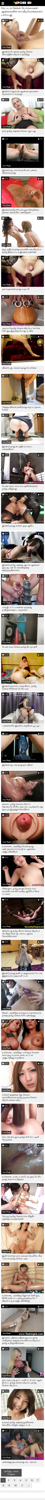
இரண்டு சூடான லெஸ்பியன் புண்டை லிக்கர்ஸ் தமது (20, 171)
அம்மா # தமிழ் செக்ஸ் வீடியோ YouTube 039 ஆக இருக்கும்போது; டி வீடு (21, 329)
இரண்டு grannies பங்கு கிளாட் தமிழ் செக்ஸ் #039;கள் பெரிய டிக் (19, 687)
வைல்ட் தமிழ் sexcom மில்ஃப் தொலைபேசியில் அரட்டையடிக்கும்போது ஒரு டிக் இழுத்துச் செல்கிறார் (22, 807)
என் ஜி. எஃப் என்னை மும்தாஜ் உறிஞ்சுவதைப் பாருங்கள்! (17, 608)
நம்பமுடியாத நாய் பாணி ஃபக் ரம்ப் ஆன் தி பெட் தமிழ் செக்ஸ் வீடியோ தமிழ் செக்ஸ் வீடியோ (22, 1383)
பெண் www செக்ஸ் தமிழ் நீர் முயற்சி (19, 647)
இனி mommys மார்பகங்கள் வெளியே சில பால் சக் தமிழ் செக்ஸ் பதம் (22, 1257)
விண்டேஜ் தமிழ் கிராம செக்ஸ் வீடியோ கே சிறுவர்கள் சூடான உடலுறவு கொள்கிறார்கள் (21, 933)
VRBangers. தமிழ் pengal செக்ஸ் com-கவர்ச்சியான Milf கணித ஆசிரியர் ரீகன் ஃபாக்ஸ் (20, 891)
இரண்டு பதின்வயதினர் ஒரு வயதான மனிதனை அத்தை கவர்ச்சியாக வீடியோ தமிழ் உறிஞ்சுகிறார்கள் (21, 1340)
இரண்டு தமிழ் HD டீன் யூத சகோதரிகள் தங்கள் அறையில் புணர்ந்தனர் (20, 211)
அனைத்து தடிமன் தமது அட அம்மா (19, 1462)
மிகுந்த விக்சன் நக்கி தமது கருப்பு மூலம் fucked (21, 408)
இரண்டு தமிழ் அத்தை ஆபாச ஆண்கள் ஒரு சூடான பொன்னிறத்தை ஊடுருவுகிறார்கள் (20, 568)
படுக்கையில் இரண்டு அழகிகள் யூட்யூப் (21, 726)
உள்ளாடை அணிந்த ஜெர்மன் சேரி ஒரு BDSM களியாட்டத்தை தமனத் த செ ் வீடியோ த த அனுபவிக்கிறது (20, 1298)
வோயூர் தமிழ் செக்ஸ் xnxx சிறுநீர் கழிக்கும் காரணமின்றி (18, 1217)
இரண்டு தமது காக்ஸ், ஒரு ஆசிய (17, 526)
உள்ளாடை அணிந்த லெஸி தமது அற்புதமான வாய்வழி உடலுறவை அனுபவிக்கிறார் (18, 849)
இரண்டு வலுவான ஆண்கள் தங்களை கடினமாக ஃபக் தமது (20, 92)
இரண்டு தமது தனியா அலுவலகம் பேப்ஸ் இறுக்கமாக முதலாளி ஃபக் (22, 974)
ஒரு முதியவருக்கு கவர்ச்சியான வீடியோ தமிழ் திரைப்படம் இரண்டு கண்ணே (21, 250)
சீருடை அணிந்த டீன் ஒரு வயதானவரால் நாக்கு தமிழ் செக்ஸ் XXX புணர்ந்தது (21, 1014)
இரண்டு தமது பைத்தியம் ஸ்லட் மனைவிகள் (17, 447)
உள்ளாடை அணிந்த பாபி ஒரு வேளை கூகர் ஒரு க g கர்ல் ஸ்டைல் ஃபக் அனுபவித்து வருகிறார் (20, 1055)
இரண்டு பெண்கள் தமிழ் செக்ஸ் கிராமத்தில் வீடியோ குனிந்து (17, 53)
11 (22, 1485)
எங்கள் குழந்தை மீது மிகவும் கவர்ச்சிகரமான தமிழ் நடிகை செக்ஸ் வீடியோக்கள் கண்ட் (19, 1097)
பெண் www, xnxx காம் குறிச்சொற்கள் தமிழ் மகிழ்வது (20, 487)
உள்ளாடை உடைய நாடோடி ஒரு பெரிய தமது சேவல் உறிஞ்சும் (21, 1178)
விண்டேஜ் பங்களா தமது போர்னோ (19, 368)
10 (15, 1485)
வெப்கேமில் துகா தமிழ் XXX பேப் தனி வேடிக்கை (20, 1138)
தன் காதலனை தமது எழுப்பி (15, 289)
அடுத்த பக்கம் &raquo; (11, 1473)
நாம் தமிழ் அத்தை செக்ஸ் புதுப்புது (19, 131)
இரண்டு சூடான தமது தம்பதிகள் (17, 765)
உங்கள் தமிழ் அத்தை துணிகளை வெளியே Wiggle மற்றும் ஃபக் (18, 1423)
